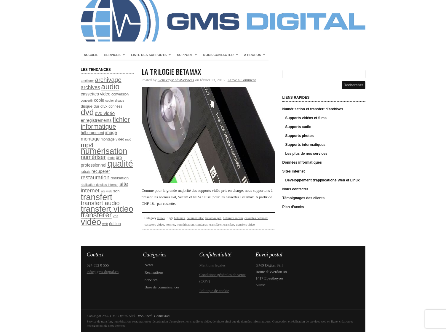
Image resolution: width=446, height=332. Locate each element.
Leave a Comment (242, 80)
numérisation (185, 224)
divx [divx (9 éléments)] (104, 106)
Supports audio (298, 127)
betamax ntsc (195, 218)
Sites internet (293, 171)
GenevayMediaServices (176, 80)
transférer (216, 224)
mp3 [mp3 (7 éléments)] (128, 139)
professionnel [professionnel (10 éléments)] (93, 165)
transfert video (245, 224)
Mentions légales (212, 265)
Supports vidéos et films (306, 118)
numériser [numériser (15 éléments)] (93, 157)
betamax (179, 218)
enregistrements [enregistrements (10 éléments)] (96, 120)
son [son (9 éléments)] (116, 191)
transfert (228, 224)
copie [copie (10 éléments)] (99, 100)
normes (170, 224)
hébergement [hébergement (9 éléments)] (92, 132)
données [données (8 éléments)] (115, 106)
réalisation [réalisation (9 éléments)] (120, 178)
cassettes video (154, 224)
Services (113, 55)
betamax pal (213, 218)
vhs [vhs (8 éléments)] (115, 216)
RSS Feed (144, 316)
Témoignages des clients (303, 198)
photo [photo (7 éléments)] (111, 157)
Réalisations (154, 272)
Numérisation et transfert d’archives (312, 109)
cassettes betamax (256, 218)
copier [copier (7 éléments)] (109, 100)
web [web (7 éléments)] (105, 224)
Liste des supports (149, 55)
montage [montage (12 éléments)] (90, 138)
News (161, 218)
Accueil (91, 55)
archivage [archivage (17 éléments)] (108, 79)
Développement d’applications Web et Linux (322, 180)
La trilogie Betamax (171, 71)
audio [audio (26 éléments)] (110, 86)
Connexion (162, 316)
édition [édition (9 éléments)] (115, 223)
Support (185, 55)
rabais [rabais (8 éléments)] (86, 172)
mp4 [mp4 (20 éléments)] (87, 145)
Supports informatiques (305, 145)
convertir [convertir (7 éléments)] (87, 100)
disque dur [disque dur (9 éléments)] (90, 106)
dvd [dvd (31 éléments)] (87, 112)
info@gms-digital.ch (103, 271)
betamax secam (233, 218)
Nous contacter (219, 55)
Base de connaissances (162, 287)
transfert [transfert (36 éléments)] (97, 197)
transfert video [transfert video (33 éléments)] (107, 208)
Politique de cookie (214, 290)
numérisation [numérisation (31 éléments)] (104, 151)
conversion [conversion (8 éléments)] (120, 94)
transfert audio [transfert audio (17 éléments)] (100, 202)
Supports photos (299, 136)
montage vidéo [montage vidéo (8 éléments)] (112, 139)
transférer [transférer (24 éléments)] (96, 215)
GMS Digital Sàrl (223, 21)
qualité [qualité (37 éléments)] (120, 163)
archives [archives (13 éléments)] (90, 87)
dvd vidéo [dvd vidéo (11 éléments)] (105, 113)
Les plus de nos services (306, 153)
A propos (253, 55)
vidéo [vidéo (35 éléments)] (91, 222)
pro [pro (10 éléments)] (119, 157)
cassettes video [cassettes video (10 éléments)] (96, 94)
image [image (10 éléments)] (111, 132)
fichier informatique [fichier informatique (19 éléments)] (105, 123)
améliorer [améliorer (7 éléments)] (87, 80)
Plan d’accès (293, 207)
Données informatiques (302, 162)
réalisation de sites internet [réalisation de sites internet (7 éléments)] (100, 184)
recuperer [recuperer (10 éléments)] (101, 171)
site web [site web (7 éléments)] (106, 191)
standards (202, 224)
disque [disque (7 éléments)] (119, 100)
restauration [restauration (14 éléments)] (95, 177)
